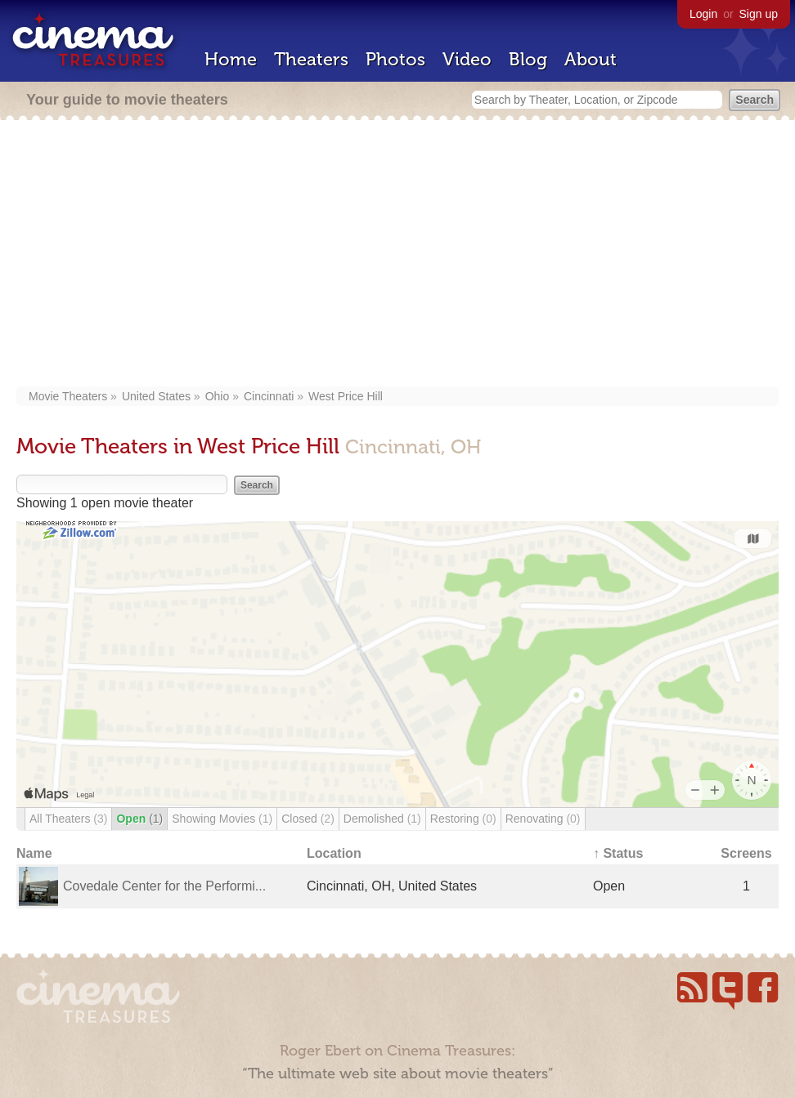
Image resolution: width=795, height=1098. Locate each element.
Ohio (217, 396)
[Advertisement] (400, 255)
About (590, 59)
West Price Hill (345, 396)
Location (334, 853)
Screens (746, 853)
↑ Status (618, 853)
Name (34, 853)
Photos (395, 59)
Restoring (463, 818)
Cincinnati (269, 396)
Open (139, 818)
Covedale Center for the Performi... (164, 886)
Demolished (382, 818)
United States (156, 396)
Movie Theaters (68, 396)
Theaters (311, 59)
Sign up (758, 13)
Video (467, 59)
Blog (528, 59)
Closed (308, 818)
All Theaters (68, 818)
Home (230, 59)
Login (703, 13)
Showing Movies (222, 818)
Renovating (543, 818)
